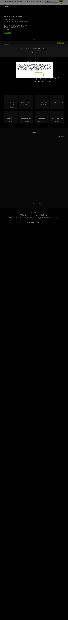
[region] (34, 70)
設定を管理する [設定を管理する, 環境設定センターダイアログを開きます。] (20, 74)
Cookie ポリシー (44, 67)
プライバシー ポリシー (38, 71)
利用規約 (31, 70)
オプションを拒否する (39, 74)
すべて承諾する (47, 74)
